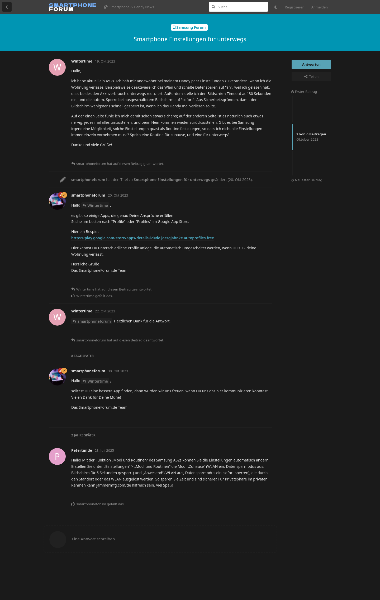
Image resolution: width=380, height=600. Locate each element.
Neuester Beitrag (306, 180)
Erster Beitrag (304, 91)
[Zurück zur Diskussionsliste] (7, 7)
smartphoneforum (94, 321)
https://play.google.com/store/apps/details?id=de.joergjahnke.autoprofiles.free (142, 237)
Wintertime (98, 205)
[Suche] (238, 7)
